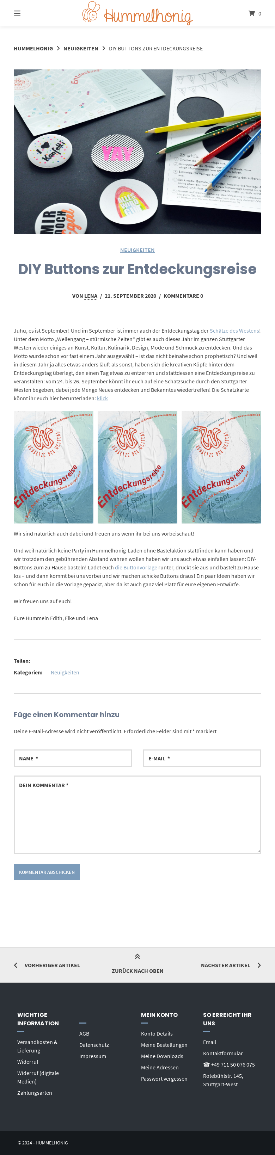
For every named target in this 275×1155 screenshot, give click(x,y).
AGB (84, 1033)
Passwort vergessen (164, 1078)
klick (102, 398)
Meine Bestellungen (164, 1044)
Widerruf (27, 1061)
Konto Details (157, 1033)
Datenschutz (94, 1044)
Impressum (92, 1056)
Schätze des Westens (234, 330)
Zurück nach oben (138, 964)
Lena (90, 295)
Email (209, 1041)
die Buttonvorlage (136, 567)
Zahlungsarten (34, 1092)
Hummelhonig (33, 48)
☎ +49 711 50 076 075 (229, 1064)
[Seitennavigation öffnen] (29, 13)
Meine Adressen (160, 1067)
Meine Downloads (162, 1056)
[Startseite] (137, 13)
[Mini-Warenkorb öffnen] (245, 13)
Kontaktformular (223, 1053)
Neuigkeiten (80, 48)
